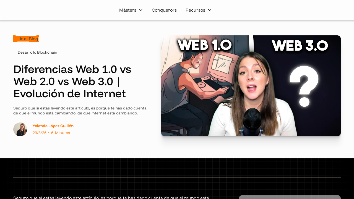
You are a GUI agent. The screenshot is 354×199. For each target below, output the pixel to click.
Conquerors (164, 10)
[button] (131, 10)
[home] (41, 10)
